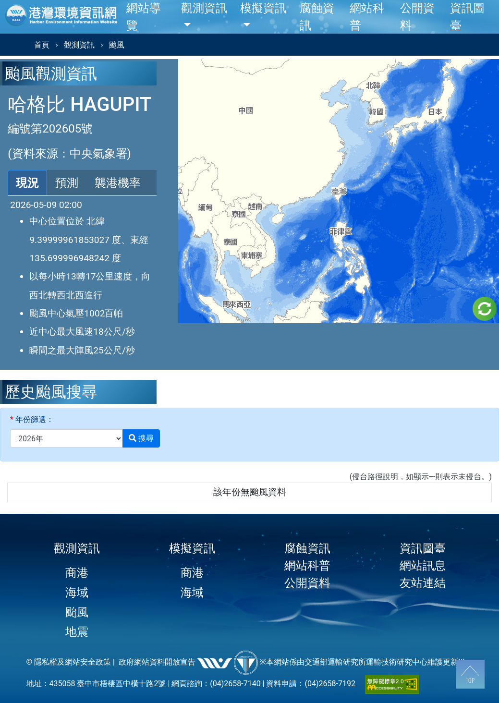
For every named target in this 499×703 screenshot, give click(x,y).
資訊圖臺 (423, 548)
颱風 (76, 612)
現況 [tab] (27, 183)
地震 (76, 632)
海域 (76, 592)
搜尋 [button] (141, 438)
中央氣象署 (98, 153)
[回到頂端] (470, 674)
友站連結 (423, 583)
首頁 (41, 44)
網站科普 (307, 565)
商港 (76, 573)
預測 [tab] (66, 183)
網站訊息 (423, 565)
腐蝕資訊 (307, 548)
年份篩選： (32, 419)
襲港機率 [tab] (118, 183)
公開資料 (307, 583)
